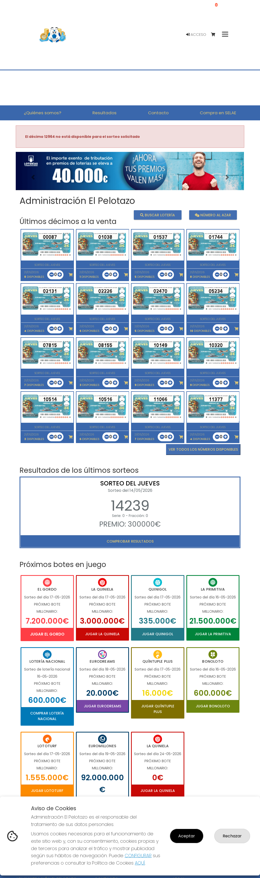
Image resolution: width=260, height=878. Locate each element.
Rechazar (232, 836)
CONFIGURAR (138, 855)
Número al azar (213, 215)
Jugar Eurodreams (102, 706)
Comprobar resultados (130, 541)
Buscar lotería (157, 215)
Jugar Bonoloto (213, 706)
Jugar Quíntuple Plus (157, 709)
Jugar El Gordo (47, 634)
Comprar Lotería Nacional (47, 716)
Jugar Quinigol (157, 634)
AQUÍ (140, 863)
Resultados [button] (104, 113)
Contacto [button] (158, 113)
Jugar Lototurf (47, 790)
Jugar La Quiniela (102, 634)
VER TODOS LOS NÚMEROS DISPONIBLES (203, 449)
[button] (33, 177)
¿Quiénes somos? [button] (42, 113)
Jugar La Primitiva (213, 634)
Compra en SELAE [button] (218, 113)
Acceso (196, 34)
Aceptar (186, 836)
